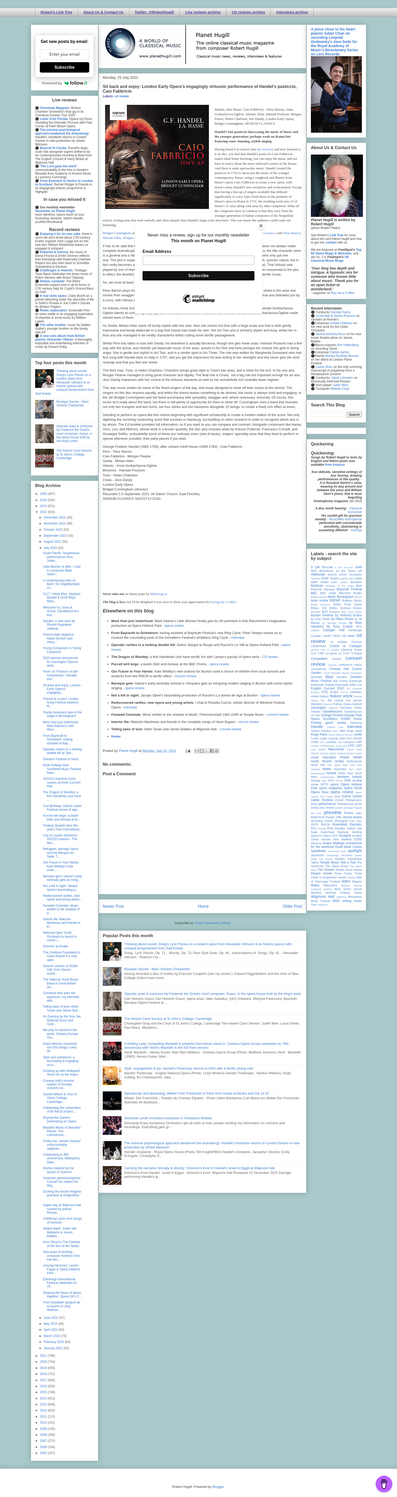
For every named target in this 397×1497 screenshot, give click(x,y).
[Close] (261, 226)
